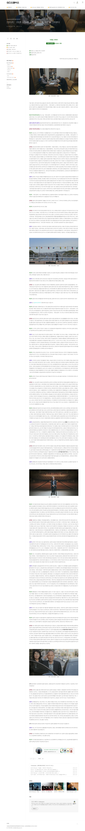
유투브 (17, 38)
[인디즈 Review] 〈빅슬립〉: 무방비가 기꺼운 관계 (41, 768)
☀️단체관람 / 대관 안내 (21, 7)
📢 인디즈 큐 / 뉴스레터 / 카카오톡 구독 (14, 53)
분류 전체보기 (10, 60)
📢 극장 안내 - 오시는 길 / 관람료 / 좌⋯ (14, 51)
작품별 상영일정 (10, 68)
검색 (74, 3)
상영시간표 (9, 66)
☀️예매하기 (9, 7)
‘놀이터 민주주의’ (37, 302)
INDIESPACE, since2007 (12, 79)
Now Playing (10, 62)
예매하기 (8, 64)
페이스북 (8, 38)
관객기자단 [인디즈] (41, 765)
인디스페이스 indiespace (37, 801)
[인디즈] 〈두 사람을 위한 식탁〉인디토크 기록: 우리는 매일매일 (43, 769)
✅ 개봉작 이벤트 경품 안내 (12, 45)
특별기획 (8, 70)
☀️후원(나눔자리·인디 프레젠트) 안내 (56, 7)
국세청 (8, 823)
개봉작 (8, 71)
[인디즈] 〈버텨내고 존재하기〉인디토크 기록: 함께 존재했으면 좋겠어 (44, 771)
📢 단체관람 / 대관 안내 (11, 49)
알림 (8, 75)
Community (33, 765)
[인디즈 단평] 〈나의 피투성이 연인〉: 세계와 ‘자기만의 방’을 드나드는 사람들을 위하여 (48, 774)
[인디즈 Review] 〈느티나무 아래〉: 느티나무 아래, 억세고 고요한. (44, 773)
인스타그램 (11, 38)
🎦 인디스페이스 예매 (11, 47)
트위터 (14, 38)
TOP (77, 824)
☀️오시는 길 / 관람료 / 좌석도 (37, 7)
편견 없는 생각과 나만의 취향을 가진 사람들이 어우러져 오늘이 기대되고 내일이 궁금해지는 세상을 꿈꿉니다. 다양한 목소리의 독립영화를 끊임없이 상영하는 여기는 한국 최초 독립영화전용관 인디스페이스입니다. (51, 805)
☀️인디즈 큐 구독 (72, 7)
